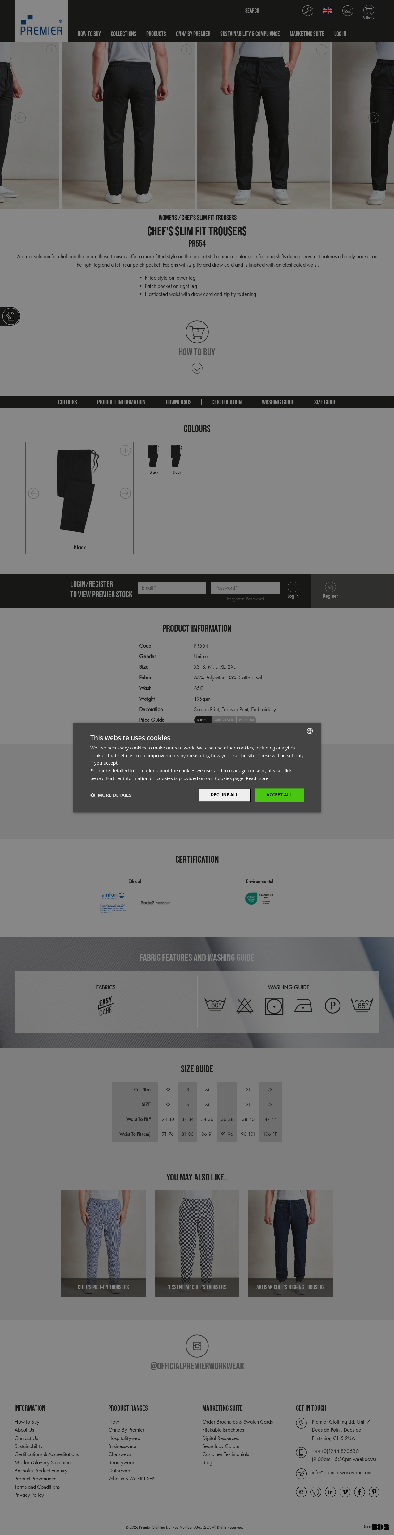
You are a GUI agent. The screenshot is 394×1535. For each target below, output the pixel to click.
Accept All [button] (279, 795)
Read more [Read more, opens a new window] (258, 778)
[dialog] (197, 767)
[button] (110, 795)
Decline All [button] (223, 795)
